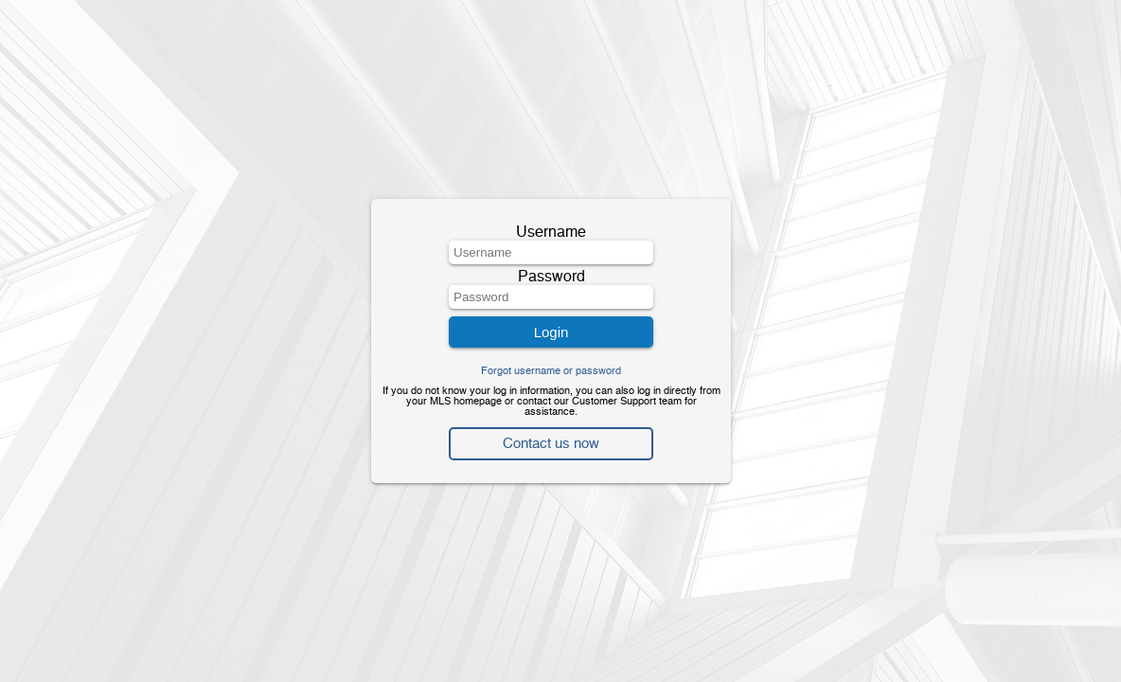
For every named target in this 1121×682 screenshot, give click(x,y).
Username (551, 233)
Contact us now (551, 444)
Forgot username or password (551, 372)
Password (551, 277)
